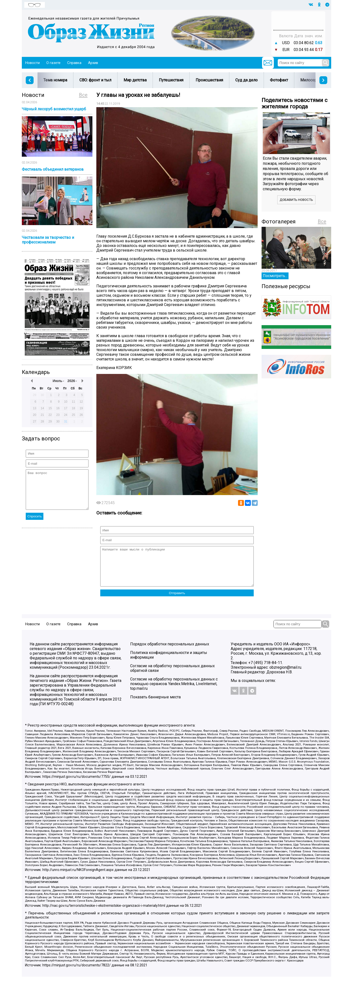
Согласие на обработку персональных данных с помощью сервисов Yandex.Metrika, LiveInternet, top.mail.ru (174, 691)
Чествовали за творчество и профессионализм (48, 239)
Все (83, 95)
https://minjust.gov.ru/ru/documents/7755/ (76, 784)
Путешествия (171, 80)
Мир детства (135, 80)
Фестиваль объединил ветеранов (53, 169)
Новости (32, 63)
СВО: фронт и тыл (95, 80)
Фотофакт (279, 80)
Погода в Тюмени (298, 23)
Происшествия (209, 80)
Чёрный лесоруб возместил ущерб (54, 109)
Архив (93, 63)
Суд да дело (246, 80)
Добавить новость (296, 200)
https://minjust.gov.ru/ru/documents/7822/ (76, 973)
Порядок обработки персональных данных (169, 651)
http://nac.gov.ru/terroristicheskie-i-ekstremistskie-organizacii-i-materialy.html (103, 913)
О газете (53, 63)
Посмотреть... (275, 275)
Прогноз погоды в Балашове (298, 18)
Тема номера (55, 80)
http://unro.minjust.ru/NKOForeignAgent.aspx (77, 877)
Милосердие (312, 80)
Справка (74, 63)
